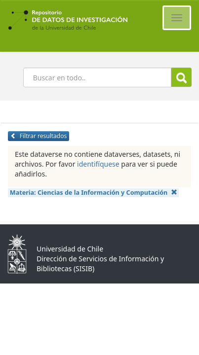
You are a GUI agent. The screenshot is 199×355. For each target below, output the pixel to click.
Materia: (93, 192)
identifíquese (98, 164)
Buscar (181, 77)
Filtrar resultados (38, 136)
